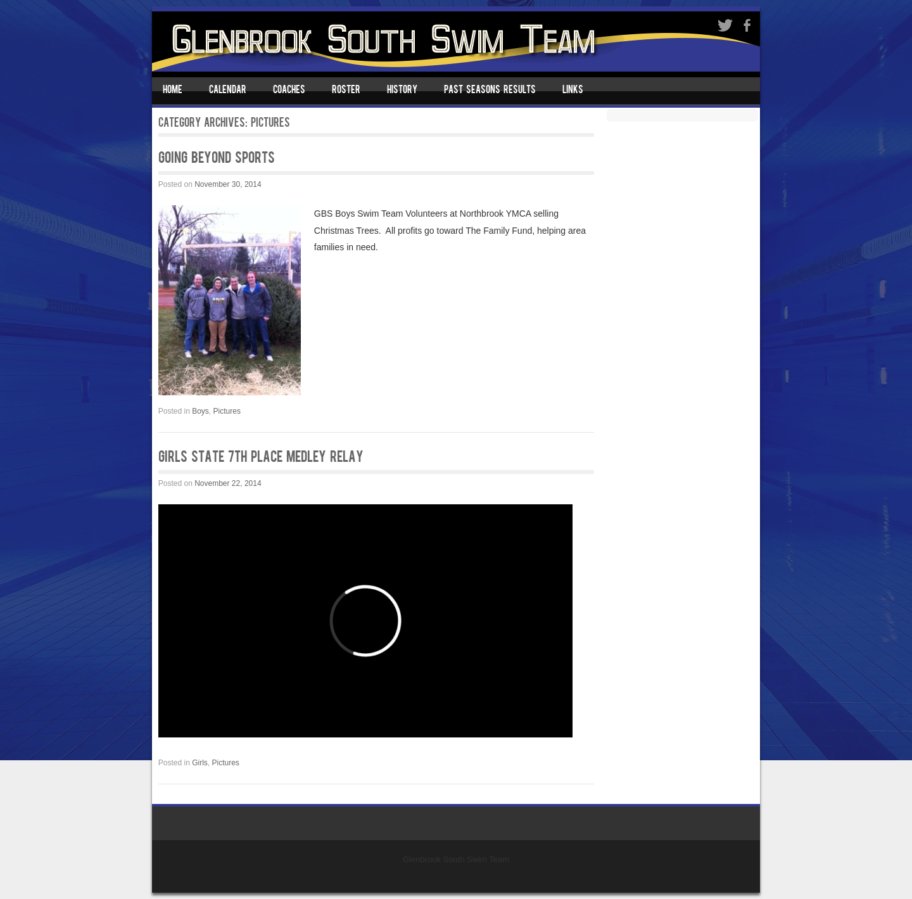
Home (172, 90)
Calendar (227, 90)
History (402, 90)
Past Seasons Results (490, 90)
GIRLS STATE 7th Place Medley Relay (261, 458)
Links (572, 90)
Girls (200, 762)
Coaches (289, 90)
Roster (346, 90)
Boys (200, 411)
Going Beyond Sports (216, 159)
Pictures (227, 411)
